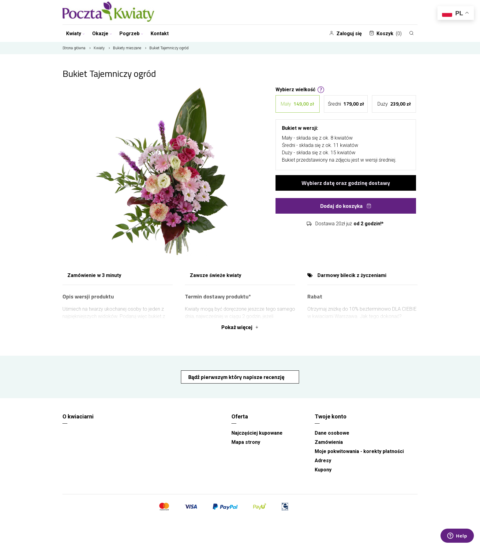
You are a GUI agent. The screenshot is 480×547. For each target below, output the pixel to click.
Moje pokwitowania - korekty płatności (359, 451)
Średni (346, 103)
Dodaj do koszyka (345, 205)
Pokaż (240, 327)
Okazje (102, 33)
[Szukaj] (411, 33)
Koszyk (385, 33)
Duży (394, 103)
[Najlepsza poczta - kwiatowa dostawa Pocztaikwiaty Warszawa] (108, 12)
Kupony (323, 470)
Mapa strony (245, 442)
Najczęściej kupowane (257, 433)
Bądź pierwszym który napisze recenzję (237, 377)
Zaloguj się (345, 33)
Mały (297, 103)
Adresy (323, 460)
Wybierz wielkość (300, 89)
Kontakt (160, 33)
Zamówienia (329, 442)
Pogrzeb (131, 33)
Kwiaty (75, 33)
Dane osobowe (332, 433)
